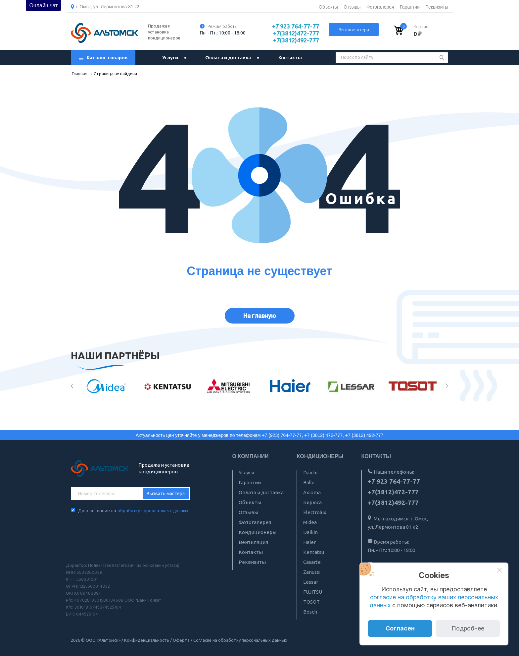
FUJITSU (312, 592)
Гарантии (410, 7)
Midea (310, 522)
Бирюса (312, 502)
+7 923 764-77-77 (295, 26)
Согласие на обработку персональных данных (240, 640)
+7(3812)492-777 (296, 40)
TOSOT (311, 602)
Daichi (310, 472)
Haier (309, 542)
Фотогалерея (380, 7)
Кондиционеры (257, 532)
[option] (106, 386)
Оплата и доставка (228, 57)
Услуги (170, 57)
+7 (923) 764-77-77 (282, 435)
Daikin (310, 532)
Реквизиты (436, 7)
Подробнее (467, 628)
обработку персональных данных (153, 510)
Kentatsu (313, 552)
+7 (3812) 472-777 (323, 435)
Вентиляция (253, 542)
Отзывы (352, 7)
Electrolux (314, 512)
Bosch (310, 612)
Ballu (308, 482)
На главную (259, 315)
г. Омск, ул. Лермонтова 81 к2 (107, 6)
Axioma (312, 492)
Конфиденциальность (146, 640)
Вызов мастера (354, 29)
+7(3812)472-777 (296, 33)
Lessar (310, 582)
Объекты (328, 7)
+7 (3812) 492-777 (364, 435)
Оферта (181, 640)
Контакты (290, 57)
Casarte (312, 562)
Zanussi (311, 572)
